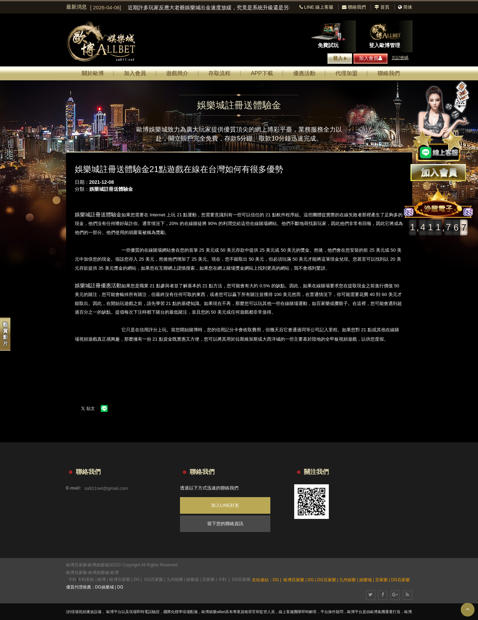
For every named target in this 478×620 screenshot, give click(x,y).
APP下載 (262, 73)
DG (137, 579)
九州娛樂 (174, 579)
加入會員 (370, 58)
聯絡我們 (354, 7)
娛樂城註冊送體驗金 (111, 189)
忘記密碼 (400, 57)
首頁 (382, 7)
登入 (339, 58)
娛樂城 (192, 579)
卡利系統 (86, 579)
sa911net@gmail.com (106, 488)
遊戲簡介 (177, 73)
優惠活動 (304, 73)
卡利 (72, 579)
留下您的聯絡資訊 (225, 523)
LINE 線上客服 (316, 7)
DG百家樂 (153, 579)
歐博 (114, 572)
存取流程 (219, 73)
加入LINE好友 (225, 505)
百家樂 (208, 579)
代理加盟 (346, 73)
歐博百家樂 (76, 572)
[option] (189, 7)
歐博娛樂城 (98, 572)
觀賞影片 (5, 334)
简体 (407, 7)
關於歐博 (93, 73)
